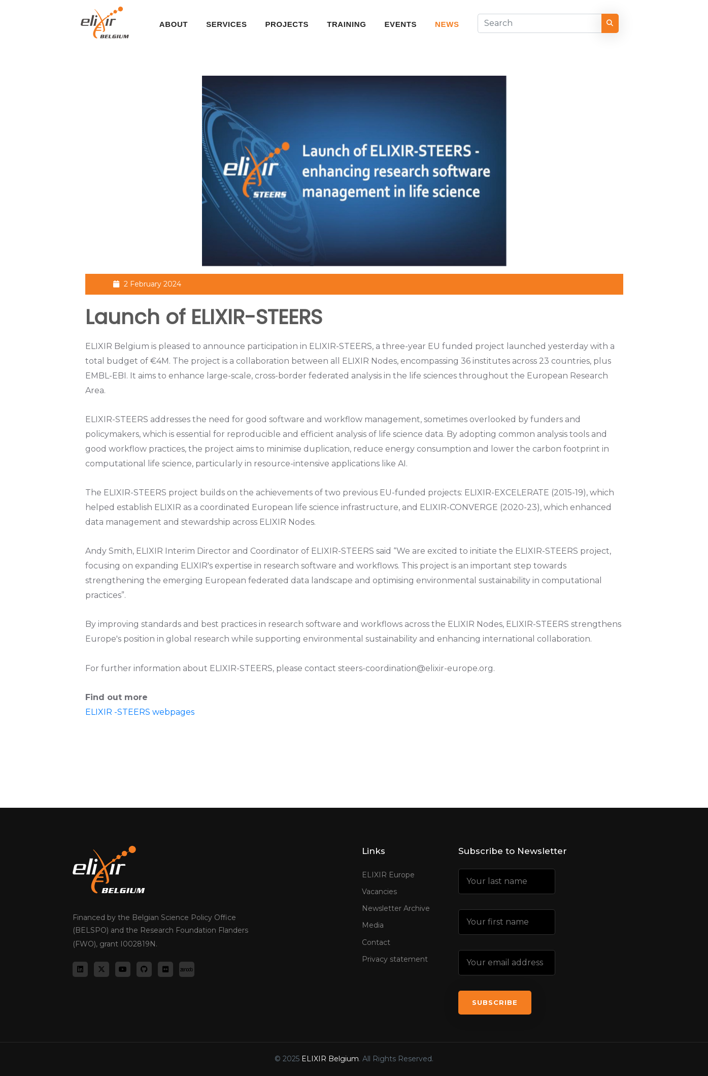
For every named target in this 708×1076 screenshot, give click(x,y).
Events (400, 24)
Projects (287, 24)
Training (346, 24)
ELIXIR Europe (388, 874)
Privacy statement (395, 959)
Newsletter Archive (396, 908)
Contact (376, 942)
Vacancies (379, 891)
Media (373, 925)
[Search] (540, 23)
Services (226, 24)
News (447, 24)
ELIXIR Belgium (330, 1058)
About (173, 24)
